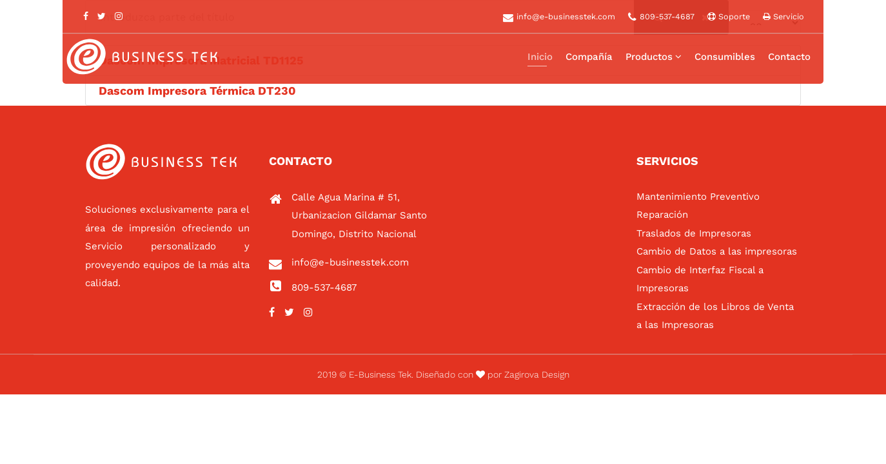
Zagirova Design (536, 374)
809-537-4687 (667, 16)
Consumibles (724, 57)
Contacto (789, 57)
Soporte (733, 16)
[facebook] (85, 16)
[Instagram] (119, 16)
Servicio (787, 16)
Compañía (589, 57)
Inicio (540, 57)
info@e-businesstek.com (566, 16)
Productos (649, 57)
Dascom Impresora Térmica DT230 (197, 90)
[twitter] (101, 16)
